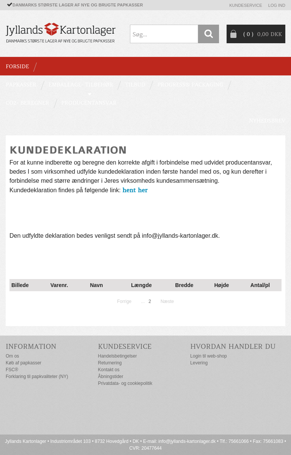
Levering (199, 363)
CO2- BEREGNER (27, 102)
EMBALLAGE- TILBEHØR (80, 84)
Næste (167, 301)
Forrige (124, 301)
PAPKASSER (21, 84)
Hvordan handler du (232, 346)
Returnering (110, 363)
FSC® (12, 369)
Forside (17, 66)
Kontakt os (109, 369)
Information (31, 346)
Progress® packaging (190, 84)
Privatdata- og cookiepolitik (125, 383)
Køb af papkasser (23, 363)
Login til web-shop (208, 356)
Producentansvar (89, 102)
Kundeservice (245, 5)
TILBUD (135, 84)
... (143, 301)
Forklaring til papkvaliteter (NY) (37, 376)
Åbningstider (111, 376)
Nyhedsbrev (267, 120)
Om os (12, 356)
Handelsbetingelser (117, 356)
